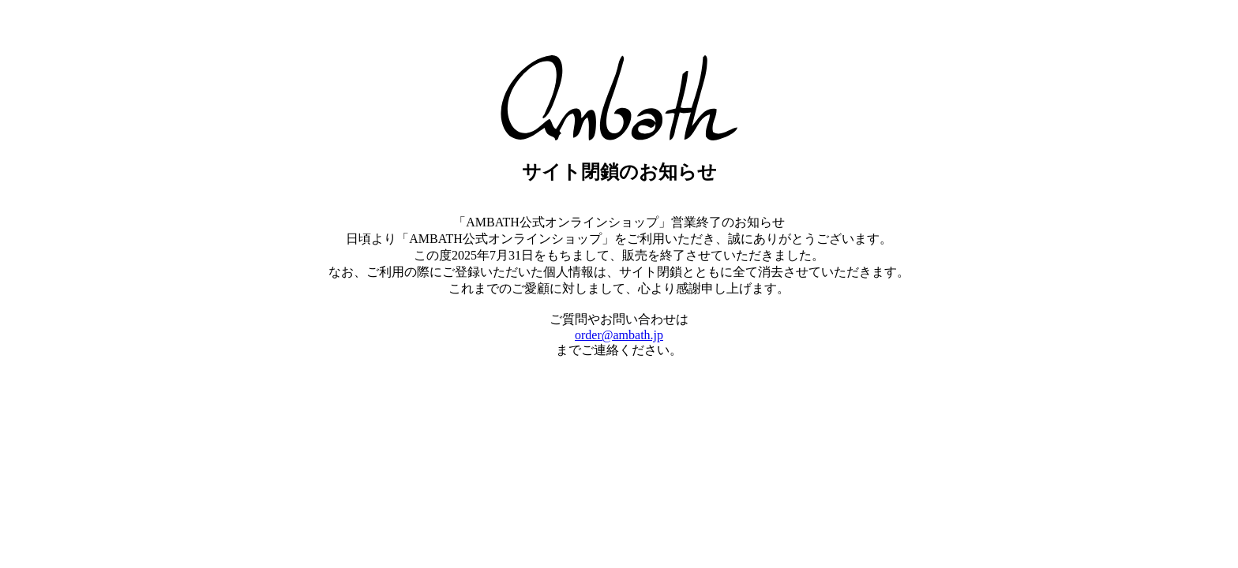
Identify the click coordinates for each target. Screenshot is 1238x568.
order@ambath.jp (619, 335)
